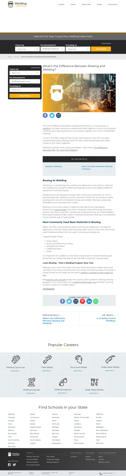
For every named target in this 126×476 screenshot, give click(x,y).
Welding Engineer (32, 462)
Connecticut (34, 417)
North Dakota (101, 433)
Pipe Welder (50, 457)
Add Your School (104, 462)
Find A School (112, 4)
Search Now (101, 49)
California (99, 414)
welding (46, 128)
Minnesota (78, 427)
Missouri (11, 430)
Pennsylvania (79, 437)
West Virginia (79, 443)
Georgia (11, 421)
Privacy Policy (31, 473)
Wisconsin (100, 443)
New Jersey (12, 433)
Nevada (77, 430)
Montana (33, 430)
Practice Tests (86, 4)
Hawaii (32, 421)
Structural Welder (32, 459)
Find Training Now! (48, 289)
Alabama (11, 414)
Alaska (32, 414)
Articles (99, 4)
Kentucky (55, 424)
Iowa (10, 424)
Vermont (11, 443)
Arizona (55, 414)
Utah (98, 440)
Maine (98, 424)
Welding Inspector (52, 462)
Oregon (55, 437)
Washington (56, 443)
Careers (73, 4)
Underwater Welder (52, 459)
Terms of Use (72, 473)
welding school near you (84, 282)
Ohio (10, 437)
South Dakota (35, 440)
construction (61, 209)
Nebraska (55, 430)
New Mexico (34, 433)
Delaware (55, 417)
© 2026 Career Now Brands (14, 473)
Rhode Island (101, 437)
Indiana (99, 421)
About (101, 457)
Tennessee (56, 440)
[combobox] (27, 49)
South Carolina (13, 440)
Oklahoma (34, 437)
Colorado (11, 417)
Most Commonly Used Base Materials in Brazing (97, 168)
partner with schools (56, 279)
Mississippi (99, 427)
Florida (98, 417)
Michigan (55, 427)
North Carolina (79, 433)
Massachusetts (35, 427)
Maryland (11, 427)
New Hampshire (102, 430)
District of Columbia (81, 417)
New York (55, 433)
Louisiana (77, 424)
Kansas (32, 424)
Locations (61, 4)
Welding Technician (32, 457)
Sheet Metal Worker (33, 465)
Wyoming (11, 446)
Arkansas (77, 414)
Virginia (32, 443)
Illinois (76, 421)
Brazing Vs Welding (54, 166)
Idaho (54, 421)
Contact (101, 459)
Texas (76, 440)
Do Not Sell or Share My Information (50, 473)
